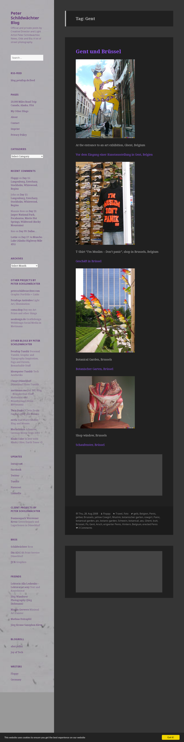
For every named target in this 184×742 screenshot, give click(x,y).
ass (142, 520)
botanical (133, 520)
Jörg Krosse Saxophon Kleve (26, 625)
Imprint (15, 129)
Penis (152, 513)
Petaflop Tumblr (20, 351)
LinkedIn (16, 493)
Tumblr (15, 481)
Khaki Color (17, 438)
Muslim (116, 517)
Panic (157, 517)
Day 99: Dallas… (28, 231)
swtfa (14, 419)
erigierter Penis (112, 524)
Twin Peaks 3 (18, 410)
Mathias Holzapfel (21, 619)
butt (155, 520)
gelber (79, 517)
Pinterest (16, 487)
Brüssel (80, 524)
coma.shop (17, 309)
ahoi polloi (17, 646)
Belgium (136, 524)
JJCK (13, 562)
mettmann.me (19, 390)
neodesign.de (18, 319)
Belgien (144, 513)
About (14, 117)
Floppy (14, 178)
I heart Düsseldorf (21, 381)
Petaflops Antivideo (22, 300)
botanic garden (108, 520)
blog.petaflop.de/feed (23, 80)
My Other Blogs (19, 111)
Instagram (17, 463)
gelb (135, 513)
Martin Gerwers (20, 609)
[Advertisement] (27, 713)
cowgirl (148, 517)
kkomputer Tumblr (22, 371)
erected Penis (150, 524)
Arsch (99, 524)
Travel (119, 513)
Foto (126, 513)
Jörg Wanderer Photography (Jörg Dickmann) (21, 600)
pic (97, 520)
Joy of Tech (17, 652)
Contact (15, 123)
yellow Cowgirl (103, 517)
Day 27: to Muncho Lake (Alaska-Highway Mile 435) (26, 240)
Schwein (122, 520)
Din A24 (15, 552)
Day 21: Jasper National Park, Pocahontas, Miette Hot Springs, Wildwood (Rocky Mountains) (26, 218)
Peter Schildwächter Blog (25, 17)
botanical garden (85, 520)
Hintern (126, 524)
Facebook (16, 469)
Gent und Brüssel (98, 51)
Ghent (148, 520)
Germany (16, 679)
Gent (92, 524)
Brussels (88, 517)
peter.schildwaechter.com (25, 290)
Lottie (14, 237)
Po (87, 524)
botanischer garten (132, 517)
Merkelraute (18, 429)
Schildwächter (19, 546)
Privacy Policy (19, 134)
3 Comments (85, 527)
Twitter (15, 475)
